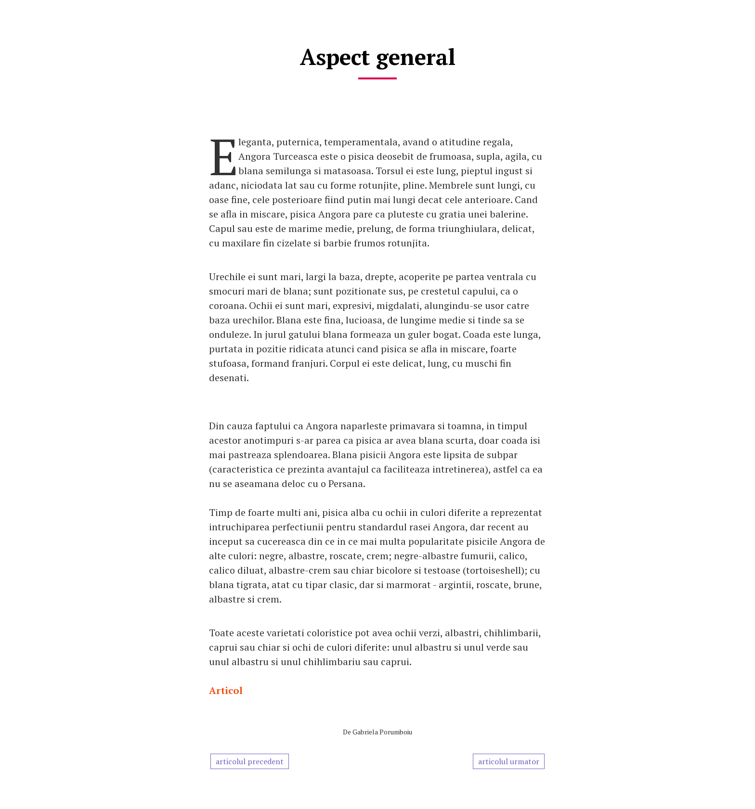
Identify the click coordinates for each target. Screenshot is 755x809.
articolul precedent (250, 761)
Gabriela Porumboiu (382, 731)
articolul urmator (508, 761)
